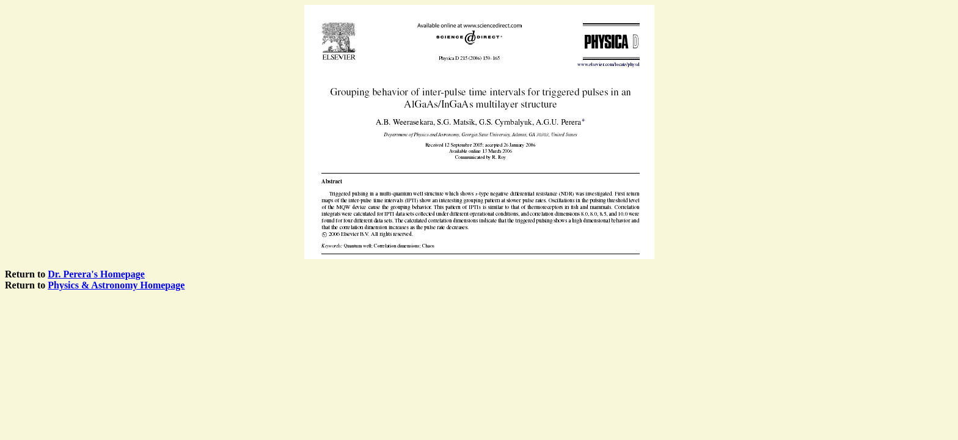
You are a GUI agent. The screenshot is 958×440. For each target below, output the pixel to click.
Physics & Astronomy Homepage (116, 285)
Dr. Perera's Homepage (96, 274)
